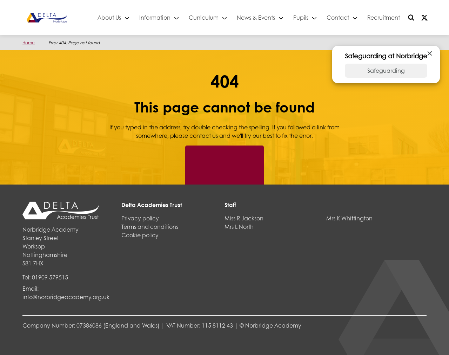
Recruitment (383, 17)
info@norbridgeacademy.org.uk (65, 297)
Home (28, 43)
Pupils (300, 17)
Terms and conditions (149, 226)
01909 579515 (50, 277)
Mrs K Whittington (349, 218)
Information (154, 17)
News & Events (256, 17)
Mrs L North (239, 226)
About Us (109, 17)
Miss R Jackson (243, 218)
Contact (338, 17)
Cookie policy (140, 235)
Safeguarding (386, 70)
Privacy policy (140, 218)
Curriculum (204, 17)
